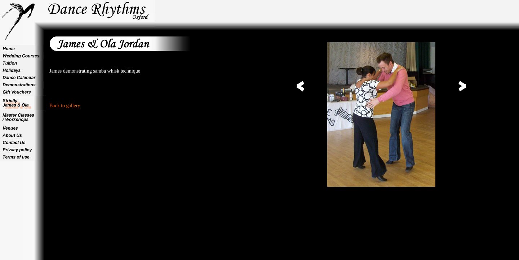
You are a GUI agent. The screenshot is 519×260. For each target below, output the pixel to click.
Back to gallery (64, 105)
